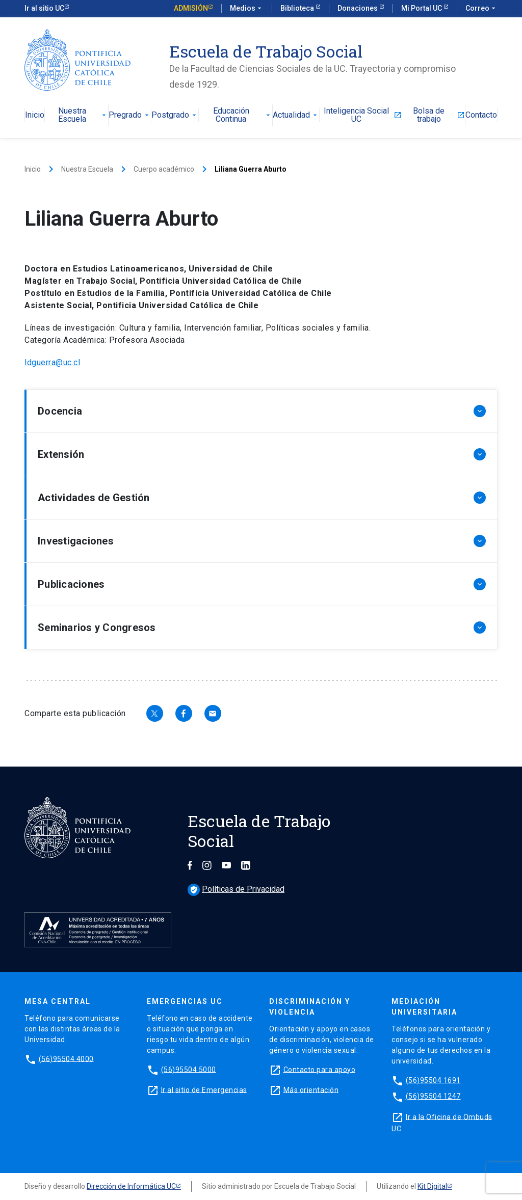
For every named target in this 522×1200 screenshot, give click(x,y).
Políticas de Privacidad (236, 889)
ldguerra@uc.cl (52, 362)
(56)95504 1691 (433, 1080)
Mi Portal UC (422, 8)
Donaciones (358, 8)
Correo (481, 8)
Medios (247, 8)
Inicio (34, 115)
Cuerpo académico (164, 169)
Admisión (191, 8)
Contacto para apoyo (319, 1069)
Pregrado (130, 115)
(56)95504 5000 (188, 1069)
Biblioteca (298, 8)
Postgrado (174, 115)
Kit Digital (432, 1186)
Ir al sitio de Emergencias (204, 1089)
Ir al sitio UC (44, 8)
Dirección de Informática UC (131, 1186)
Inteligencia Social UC (363, 115)
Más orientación (311, 1089)
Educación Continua (243, 115)
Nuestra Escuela (83, 115)
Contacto (481, 115)
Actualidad (296, 115)
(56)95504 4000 (66, 1058)
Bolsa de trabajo (439, 115)
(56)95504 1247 (433, 1096)
